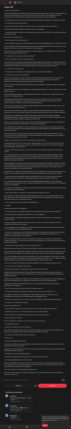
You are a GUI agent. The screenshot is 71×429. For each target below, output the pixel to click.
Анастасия (13, 406)
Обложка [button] (18, 2)
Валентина (13, 416)
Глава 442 (18, 386)
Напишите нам (23, 380)
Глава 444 (52, 386)
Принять (45, 425)
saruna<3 (13, 396)
